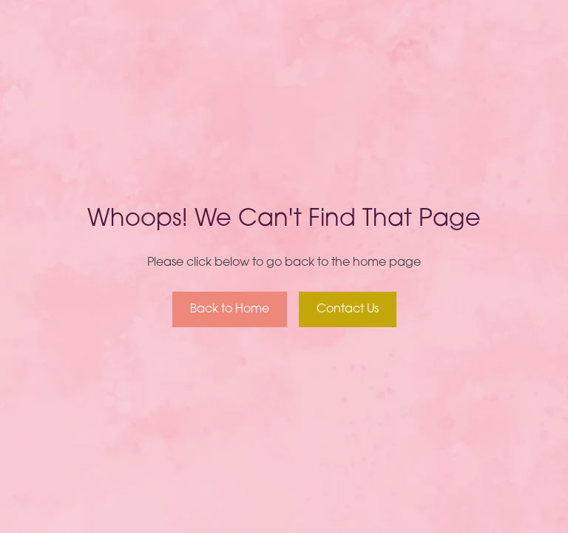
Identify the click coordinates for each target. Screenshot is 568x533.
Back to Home (229, 309)
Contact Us (348, 309)
